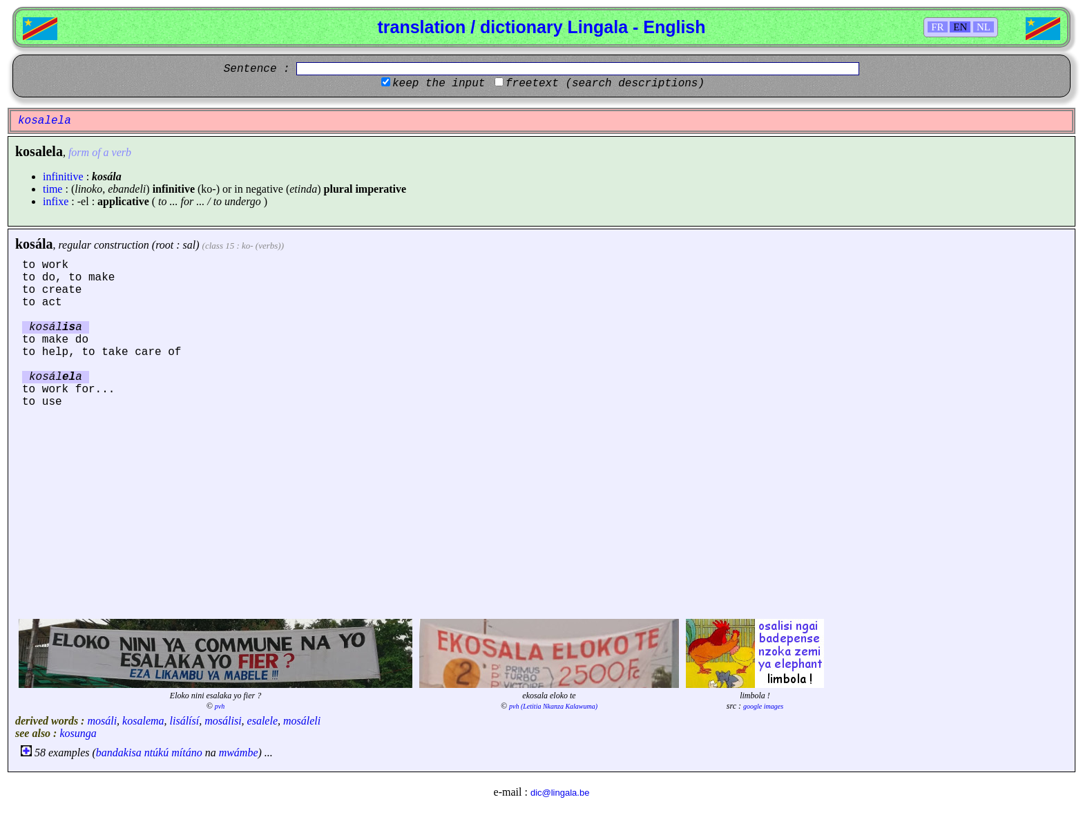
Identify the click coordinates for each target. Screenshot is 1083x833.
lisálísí (185, 721)
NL (983, 26)
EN (960, 26)
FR (937, 26)
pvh (219, 706)
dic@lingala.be (559, 792)
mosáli (102, 721)
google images (763, 706)
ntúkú (156, 752)
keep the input (438, 83)
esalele (262, 721)
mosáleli (301, 721)
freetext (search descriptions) (605, 83)
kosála (33, 243)
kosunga (77, 733)
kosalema (143, 721)
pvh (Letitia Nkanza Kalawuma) (553, 706)
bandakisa (119, 752)
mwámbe (238, 752)
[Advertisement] (541, 512)
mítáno (186, 752)
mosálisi (222, 721)
